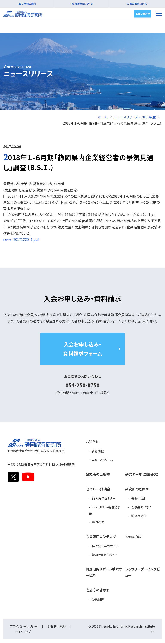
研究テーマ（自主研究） (142, 474)
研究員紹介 (138, 516)
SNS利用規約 (57, 626)
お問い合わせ (143, 13)
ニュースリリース (102, 459)
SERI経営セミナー (104, 498)
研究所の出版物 (98, 474)
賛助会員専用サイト (105, 554)
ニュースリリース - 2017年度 (135, 116)
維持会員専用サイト (105, 546)
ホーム (103, 116)
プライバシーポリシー (24, 626)
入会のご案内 (29, 3)
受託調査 (98, 599)
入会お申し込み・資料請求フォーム (82, 348)
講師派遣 (98, 522)
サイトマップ (23, 632)
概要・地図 (138, 498)
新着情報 (98, 451)
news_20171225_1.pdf (21, 239)
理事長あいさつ (141, 507)
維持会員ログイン (84, 3)
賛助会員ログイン (139, 3)
